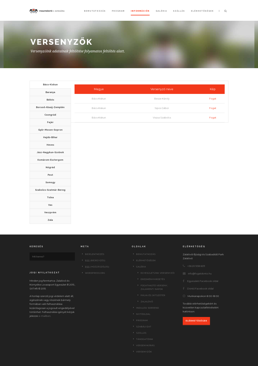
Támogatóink (144, 339)
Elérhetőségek (202, 11)
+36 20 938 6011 (196, 266)
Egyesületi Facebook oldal (202, 281)
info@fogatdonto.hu (200, 273)
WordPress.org (95, 273)
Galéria (161, 11)
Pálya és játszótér (153, 295)
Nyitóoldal (143, 314)
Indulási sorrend (147, 308)
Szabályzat (143, 326)
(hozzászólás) (97, 266)
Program (118, 11)
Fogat (212, 98)
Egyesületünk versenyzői (158, 273)
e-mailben (45, 315)
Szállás (179, 11)
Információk (140, 11)
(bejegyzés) (95, 260)
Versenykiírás (145, 345)
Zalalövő (147, 301)
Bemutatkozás (95, 11)
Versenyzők (144, 351)
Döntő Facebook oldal (200, 288)
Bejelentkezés (94, 254)
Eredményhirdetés (153, 279)
